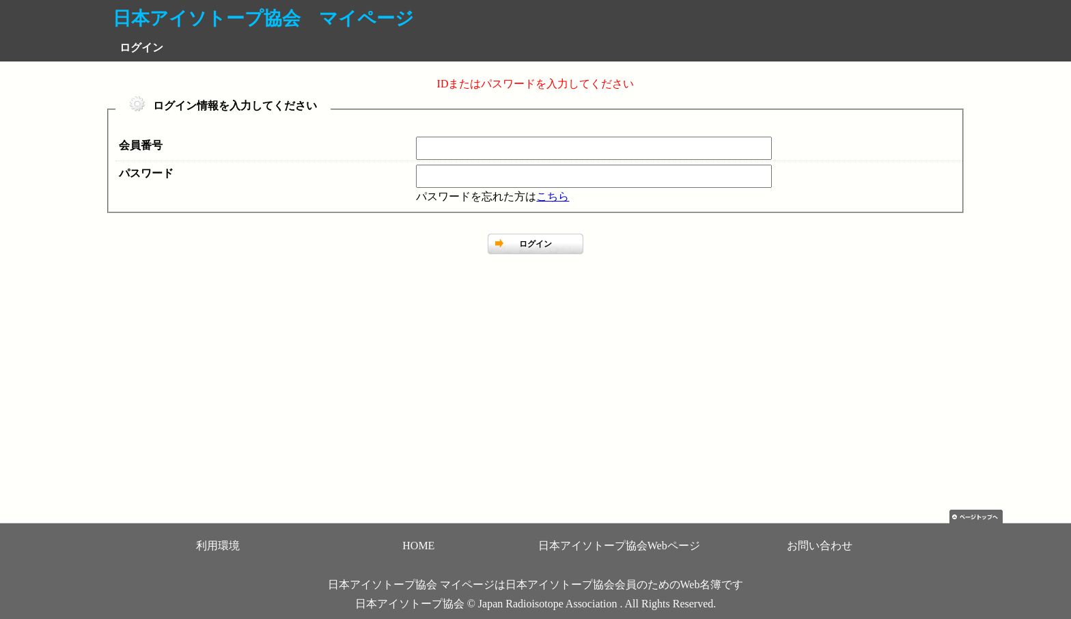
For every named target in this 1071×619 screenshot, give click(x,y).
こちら (552, 196)
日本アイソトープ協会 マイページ (263, 18)
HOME (418, 545)
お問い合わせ (819, 545)
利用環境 (218, 545)
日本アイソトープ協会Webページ (619, 545)
